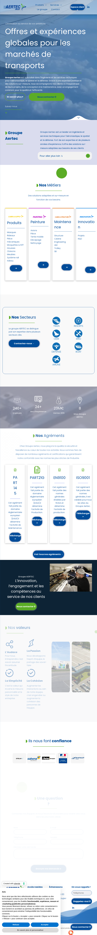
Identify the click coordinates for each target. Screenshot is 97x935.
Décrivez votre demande (25, 847)
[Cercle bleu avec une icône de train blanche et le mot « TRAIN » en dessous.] (56, 331)
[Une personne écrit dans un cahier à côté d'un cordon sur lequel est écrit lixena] (61, 667)
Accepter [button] (44, 925)
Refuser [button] (16, 925)
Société (53, 837)
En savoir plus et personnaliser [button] (30, 930)
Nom (16, 827)
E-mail (53, 827)
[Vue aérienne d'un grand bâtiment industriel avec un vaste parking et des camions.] (81, 667)
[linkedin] (88, 7)
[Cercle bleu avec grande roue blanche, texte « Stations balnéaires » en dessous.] (78, 334)
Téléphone (18, 837)
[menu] (5, 7)
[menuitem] (40, 5)
